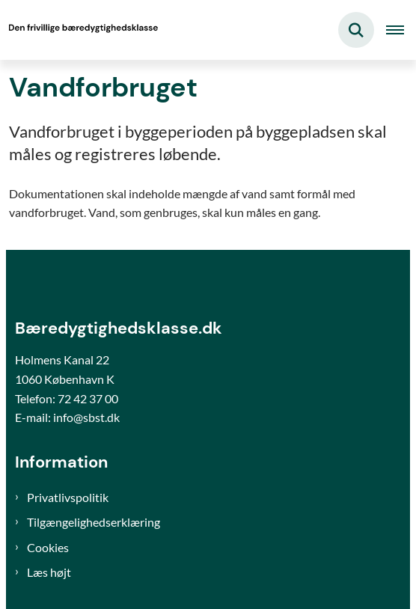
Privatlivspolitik (67, 497)
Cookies (48, 547)
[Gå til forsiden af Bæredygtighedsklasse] (79, 30)
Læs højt (49, 572)
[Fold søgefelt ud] (356, 30)
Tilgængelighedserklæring (93, 522)
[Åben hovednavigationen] (401, 30)
